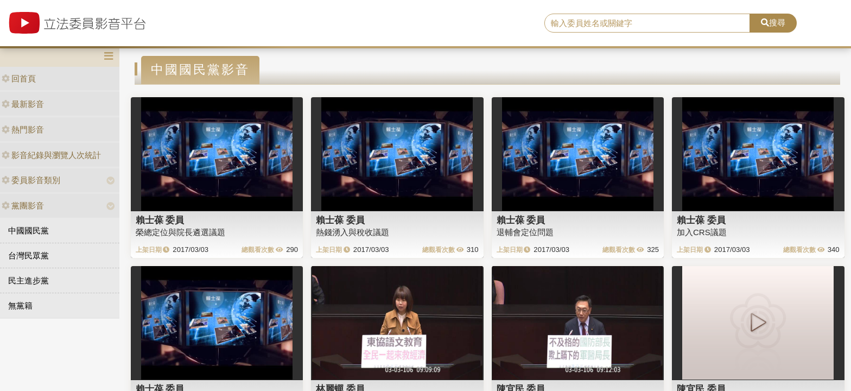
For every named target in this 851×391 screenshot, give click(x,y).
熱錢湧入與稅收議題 (352, 232)
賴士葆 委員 (160, 220)
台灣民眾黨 (28, 255)
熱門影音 (23, 129)
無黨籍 (20, 305)
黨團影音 (23, 205)
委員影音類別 (31, 180)
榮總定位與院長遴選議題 (180, 232)
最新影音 (23, 104)
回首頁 (19, 78)
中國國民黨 (28, 230)
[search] (647, 23)
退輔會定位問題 (525, 232)
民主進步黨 (28, 280)
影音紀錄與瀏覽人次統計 (51, 155)
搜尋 (773, 22)
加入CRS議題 (702, 232)
